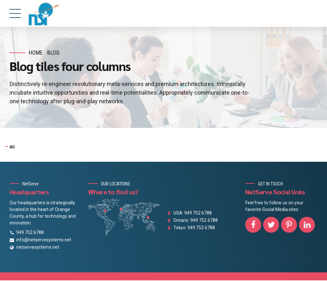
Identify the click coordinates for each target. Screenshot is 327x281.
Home (36, 52)
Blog (53, 52)
